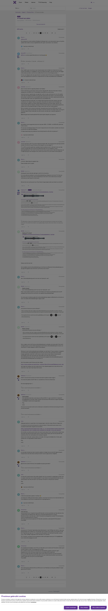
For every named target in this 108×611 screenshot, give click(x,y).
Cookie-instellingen (71, 607)
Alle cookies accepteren (98, 607)
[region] (54, 602)
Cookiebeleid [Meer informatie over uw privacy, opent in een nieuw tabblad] (33, 602)
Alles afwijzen (84, 607)
